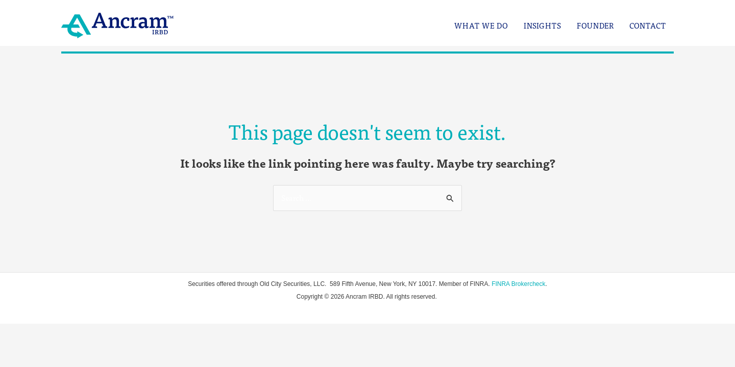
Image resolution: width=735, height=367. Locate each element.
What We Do (481, 26)
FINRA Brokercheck (518, 283)
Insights (542, 26)
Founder (595, 26)
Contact (647, 26)
